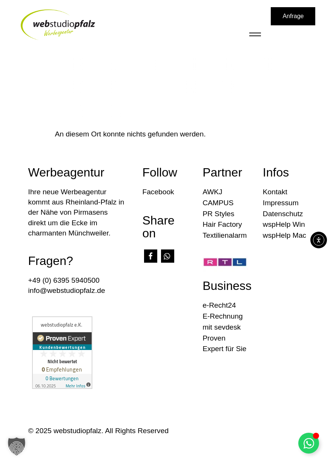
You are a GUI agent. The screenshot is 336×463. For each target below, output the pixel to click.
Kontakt (275, 192)
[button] (150, 256)
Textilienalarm (225, 235)
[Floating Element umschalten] (308, 443)
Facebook (158, 192)
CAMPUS (218, 203)
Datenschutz (283, 214)
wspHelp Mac (284, 235)
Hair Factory (222, 224)
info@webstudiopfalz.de (66, 290)
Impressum (281, 203)
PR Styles (218, 214)
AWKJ (212, 192)
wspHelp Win (284, 224)
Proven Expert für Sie (224, 343)
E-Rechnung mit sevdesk (223, 321)
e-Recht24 (219, 305)
